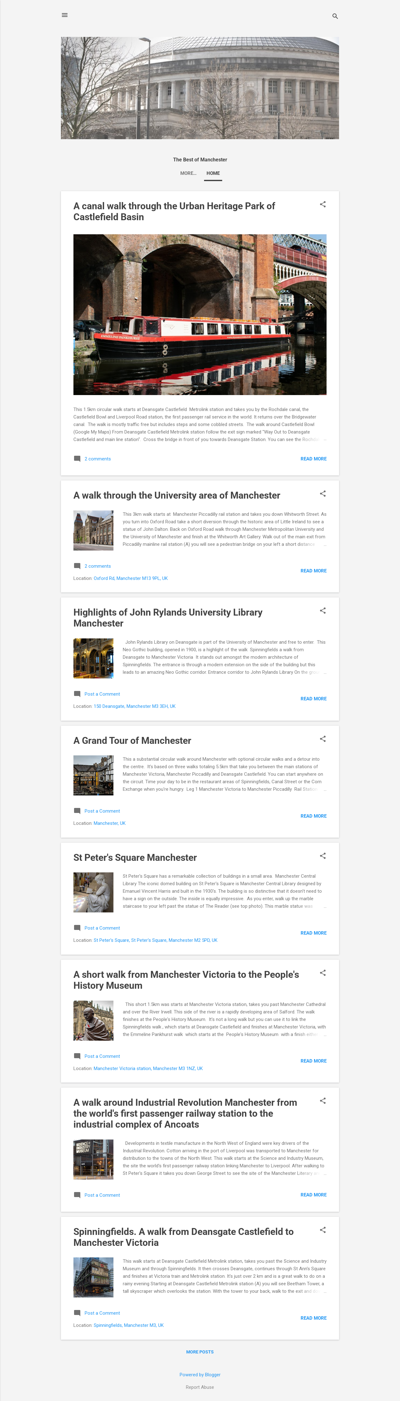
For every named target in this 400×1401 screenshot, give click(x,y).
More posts (200, 1351)
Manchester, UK (110, 823)
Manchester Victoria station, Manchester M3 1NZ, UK (148, 1068)
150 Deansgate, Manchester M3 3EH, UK (135, 706)
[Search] (335, 17)
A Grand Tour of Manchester (132, 740)
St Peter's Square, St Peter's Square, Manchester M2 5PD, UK (156, 940)
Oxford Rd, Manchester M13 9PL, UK (131, 578)
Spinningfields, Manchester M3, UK (129, 1325)
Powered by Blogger (200, 1375)
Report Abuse (200, 1387)
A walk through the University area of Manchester (176, 495)
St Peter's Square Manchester (135, 857)
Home (200, 173)
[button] (323, 205)
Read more (314, 459)
